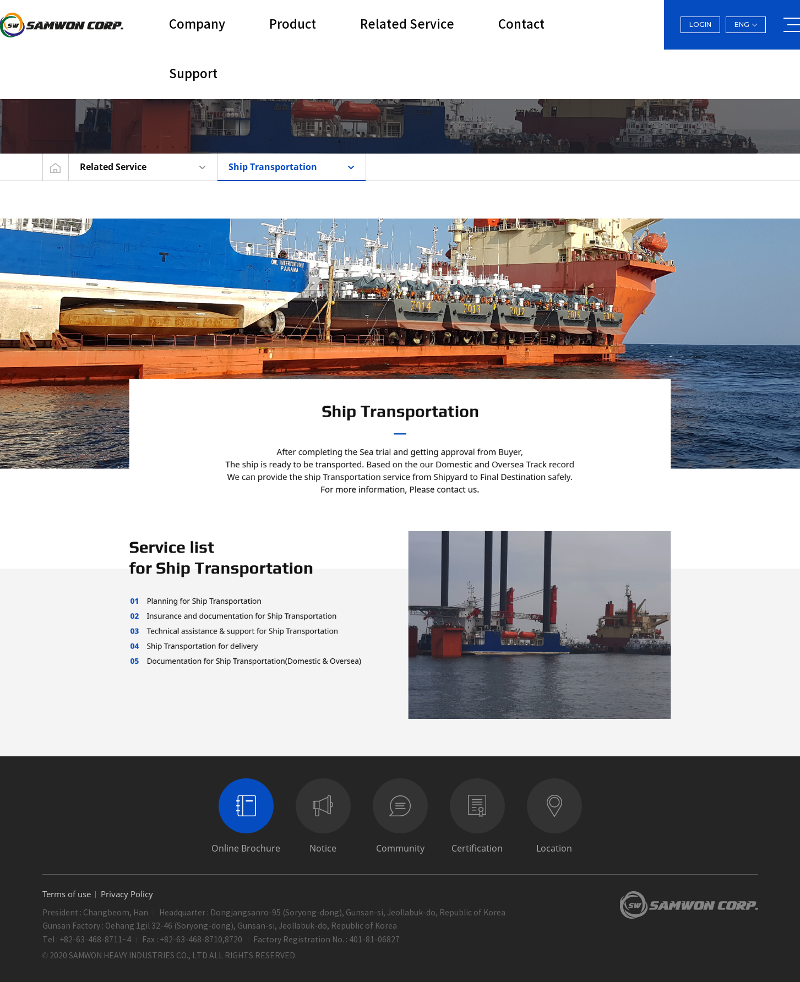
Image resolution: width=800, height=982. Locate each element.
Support (193, 74)
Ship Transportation (272, 167)
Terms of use (66, 894)
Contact (521, 25)
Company (197, 25)
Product (292, 25)
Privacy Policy (127, 894)
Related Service (407, 25)
